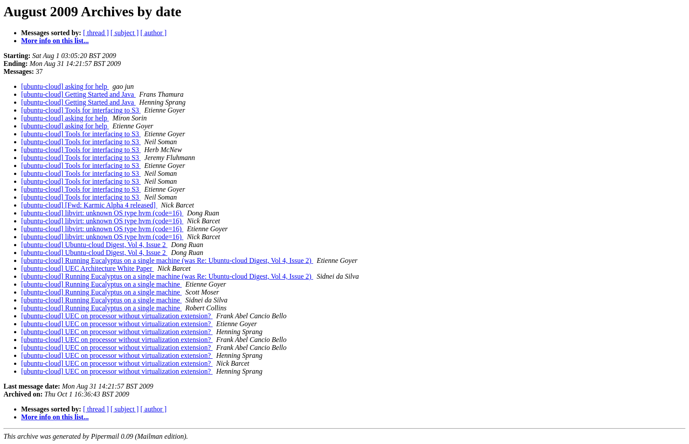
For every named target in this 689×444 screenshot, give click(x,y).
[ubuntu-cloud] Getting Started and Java (78, 94)
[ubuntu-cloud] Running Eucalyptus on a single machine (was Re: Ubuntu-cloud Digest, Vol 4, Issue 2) (167, 260)
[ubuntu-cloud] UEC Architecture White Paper (87, 268)
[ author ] (154, 32)
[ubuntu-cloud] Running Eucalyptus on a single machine (101, 284)
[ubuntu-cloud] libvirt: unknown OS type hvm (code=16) (102, 213)
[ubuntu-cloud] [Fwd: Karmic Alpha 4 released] (89, 205)
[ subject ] (125, 32)
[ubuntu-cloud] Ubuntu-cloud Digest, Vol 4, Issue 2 (94, 244)
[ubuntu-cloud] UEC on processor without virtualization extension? (117, 316)
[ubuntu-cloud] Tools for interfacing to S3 (81, 110)
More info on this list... (55, 40)
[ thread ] (96, 32)
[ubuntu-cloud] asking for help (65, 86)
